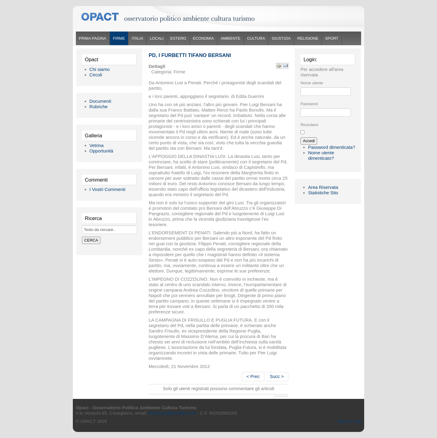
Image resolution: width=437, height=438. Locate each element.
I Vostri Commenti (107, 189)
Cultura (256, 38)
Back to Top (349, 421)
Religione (307, 38)
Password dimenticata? (331, 147)
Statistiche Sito (323, 192)
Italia (137, 38)
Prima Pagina (92, 38)
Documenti (100, 101)
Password (309, 104)
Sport (331, 38)
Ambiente (230, 38)
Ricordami (309, 124)
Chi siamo (100, 69)
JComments (281, 396)
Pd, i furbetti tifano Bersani (190, 55)
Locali (157, 38)
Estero (178, 38)
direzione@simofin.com (172, 413)
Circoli (96, 74)
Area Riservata (323, 187)
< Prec (253, 376)
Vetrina (97, 145)
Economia (203, 38)
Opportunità (101, 150)
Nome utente (311, 83)
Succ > (277, 376)
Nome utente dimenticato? (321, 155)
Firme (119, 38)
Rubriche (99, 106)
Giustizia (281, 38)
